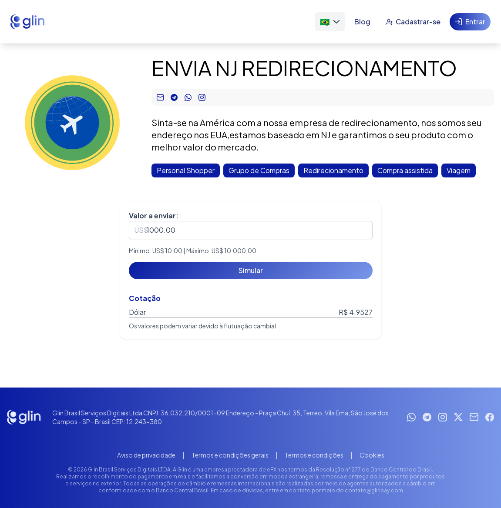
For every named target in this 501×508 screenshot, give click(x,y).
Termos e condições (314, 455)
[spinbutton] (251, 230)
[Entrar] (470, 21)
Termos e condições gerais (230, 455)
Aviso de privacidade (146, 455)
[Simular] (251, 270)
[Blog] (362, 22)
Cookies (372, 455)
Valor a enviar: (153, 215)
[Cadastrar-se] (413, 22)
